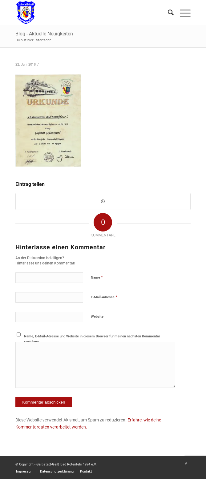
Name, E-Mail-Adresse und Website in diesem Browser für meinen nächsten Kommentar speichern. (92, 339)
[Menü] (182, 12)
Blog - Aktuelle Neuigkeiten (44, 34)
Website (97, 317)
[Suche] (168, 12)
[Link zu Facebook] (186, 464)
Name (97, 277)
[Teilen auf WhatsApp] (103, 201)
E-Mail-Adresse (104, 297)
